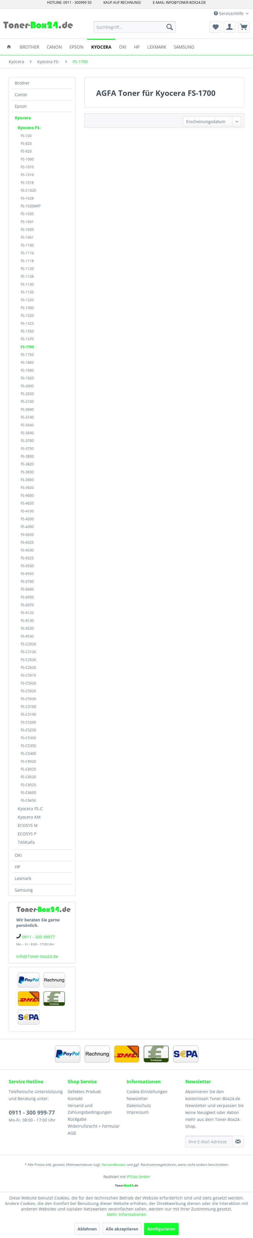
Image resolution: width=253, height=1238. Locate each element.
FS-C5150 (28, 714)
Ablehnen (87, 1229)
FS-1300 (27, 307)
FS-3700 (27, 440)
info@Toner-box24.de (37, 956)
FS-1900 (27, 370)
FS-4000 (27, 495)
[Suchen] (170, 27)
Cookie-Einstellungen (147, 1091)
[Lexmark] (156, 46)
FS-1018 (27, 182)
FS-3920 (27, 487)
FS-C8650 (28, 800)
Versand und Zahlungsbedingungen (90, 1109)
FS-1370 (27, 339)
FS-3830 (27, 472)
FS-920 (26, 151)
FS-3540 (27, 425)
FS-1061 (27, 237)
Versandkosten (114, 1164)
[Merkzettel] (215, 27)
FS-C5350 (28, 745)
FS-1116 (27, 253)
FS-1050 (27, 229)
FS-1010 (27, 167)
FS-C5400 (28, 753)
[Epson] (76, 46)
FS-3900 (27, 479)
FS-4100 (27, 511)
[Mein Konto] (229, 27)
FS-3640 (27, 432)
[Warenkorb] (244, 27)
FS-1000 (27, 159)
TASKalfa (26, 842)
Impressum (138, 1112)
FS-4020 (27, 503)
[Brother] (29, 46)
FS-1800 (27, 362)
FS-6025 (27, 542)
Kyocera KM (29, 817)
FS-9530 (27, 636)
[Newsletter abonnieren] (238, 1141)
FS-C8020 (28, 761)
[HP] (136, 46)
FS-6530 (27, 565)
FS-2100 (27, 401)
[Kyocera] (101, 46)
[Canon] (54, 46)
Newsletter (137, 1098)
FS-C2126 (28, 651)
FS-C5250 (28, 730)
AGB (72, 1133)
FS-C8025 (28, 769)
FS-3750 (27, 448)
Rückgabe (77, 1119)
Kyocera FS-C (30, 808)
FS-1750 (27, 354)
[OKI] (122, 46)
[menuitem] (135, 27)
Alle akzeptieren (122, 1229)
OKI (18, 855)
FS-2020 (27, 393)
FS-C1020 (28, 190)
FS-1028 (27, 198)
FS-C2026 (28, 644)
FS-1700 (27, 346)
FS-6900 (27, 589)
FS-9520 (27, 628)
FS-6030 (27, 550)
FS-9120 (27, 612)
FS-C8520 (28, 777)
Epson (21, 106)
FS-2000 (27, 386)
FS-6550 (27, 573)
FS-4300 (27, 526)
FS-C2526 (28, 659)
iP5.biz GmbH (138, 1176)
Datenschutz (139, 1105)
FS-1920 (27, 378)
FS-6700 (27, 581)
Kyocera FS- (29, 127)
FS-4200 (27, 518)
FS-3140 (27, 417)
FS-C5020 (28, 683)
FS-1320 (27, 315)
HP (17, 867)
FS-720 (26, 135)
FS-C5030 (28, 698)
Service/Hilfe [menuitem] (229, 13)
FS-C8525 (28, 784)
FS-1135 (27, 292)
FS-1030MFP (31, 206)
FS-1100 (27, 245)
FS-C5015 (28, 675)
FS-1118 (27, 260)
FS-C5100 (28, 706)
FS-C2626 (28, 667)
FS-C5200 (28, 722)
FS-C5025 (28, 691)
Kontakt (75, 1098)
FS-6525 (27, 558)
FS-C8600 (28, 792)
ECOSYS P (27, 834)
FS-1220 (27, 299)
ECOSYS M (28, 825)
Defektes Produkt (84, 1091)
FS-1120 (27, 268)
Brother (22, 83)
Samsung (24, 890)
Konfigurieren (161, 1229)
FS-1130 (27, 284)
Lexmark (23, 878)
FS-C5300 (28, 737)
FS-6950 (27, 597)
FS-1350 (27, 331)
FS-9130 (27, 620)
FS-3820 (27, 464)
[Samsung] (184, 46)
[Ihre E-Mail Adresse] (208, 1141)
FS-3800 (27, 456)
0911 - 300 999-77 (32, 1112)
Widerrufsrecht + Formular (94, 1126)
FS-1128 (27, 276)
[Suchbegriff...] (135, 27)
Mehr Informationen (126, 1214)
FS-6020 (27, 534)
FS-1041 (27, 221)
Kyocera (23, 117)
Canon (21, 94)
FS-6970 (27, 604)
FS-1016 (27, 174)
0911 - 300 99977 (38, 937)
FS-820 (26, 143)
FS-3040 (27, 409)
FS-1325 (27, 323)
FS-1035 (27, 213)
